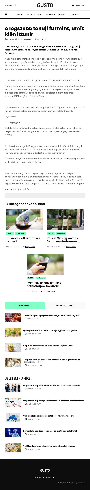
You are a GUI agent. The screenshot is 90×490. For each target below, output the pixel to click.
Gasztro (29, 14)
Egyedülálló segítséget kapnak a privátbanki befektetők (50, 431)
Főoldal (20, 14)
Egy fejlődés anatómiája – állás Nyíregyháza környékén (50, 330)
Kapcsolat (73, 14)
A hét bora (27, 39)
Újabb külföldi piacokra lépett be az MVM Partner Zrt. (48, 416)
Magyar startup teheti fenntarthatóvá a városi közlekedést (52, 385)
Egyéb (61, 14)
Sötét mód (80, 5)
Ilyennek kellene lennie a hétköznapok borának (44, 284)
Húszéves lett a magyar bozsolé (23, 239)
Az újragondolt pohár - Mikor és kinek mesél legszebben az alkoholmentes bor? (51, 360)
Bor (39, 14)
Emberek (49, 14)
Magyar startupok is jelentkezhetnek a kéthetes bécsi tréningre (53, 400)
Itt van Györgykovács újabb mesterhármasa (63, 239)
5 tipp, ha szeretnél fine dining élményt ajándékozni (48, 345)
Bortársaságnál (14, 189)
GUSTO (10, 233)
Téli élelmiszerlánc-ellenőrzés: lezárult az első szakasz (49, 446)
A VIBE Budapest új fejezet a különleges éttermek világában (51, 315)
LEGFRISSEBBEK (25, 305)
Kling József (30, 247)
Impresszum (48, 477)
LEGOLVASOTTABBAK (65, 305)
